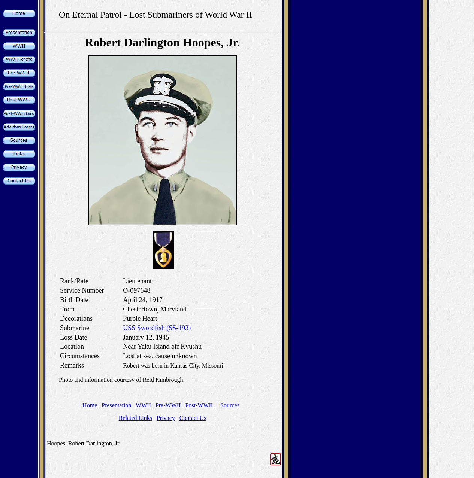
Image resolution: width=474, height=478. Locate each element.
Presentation (116, 405)
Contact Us (192, 418)
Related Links (135, 418)
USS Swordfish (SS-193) (157, 328)
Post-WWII (199, 405)
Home (89, 405)
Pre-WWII (168, 405)
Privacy (166, 418)
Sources (229, 405)
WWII (143, 405)
